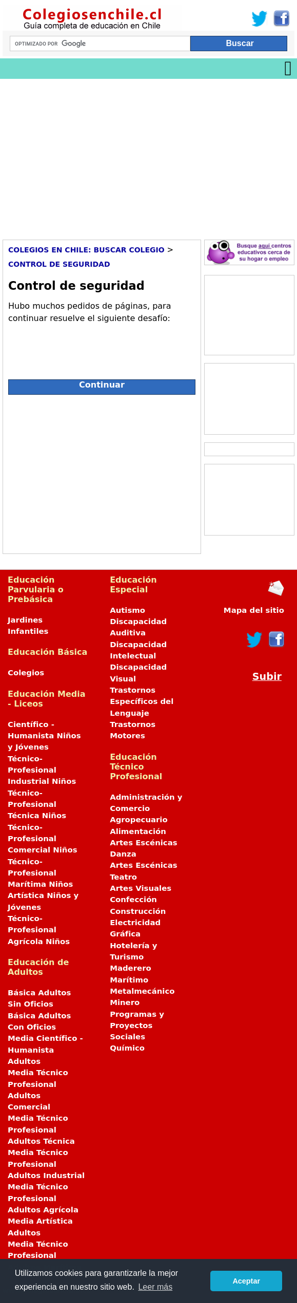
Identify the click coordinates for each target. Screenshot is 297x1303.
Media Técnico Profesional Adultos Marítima (45, 1256)
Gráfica (125, 933)
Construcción (138, 911)
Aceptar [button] (246, 1281)
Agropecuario (139, 819)
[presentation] (86, 347)
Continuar (102, 385)
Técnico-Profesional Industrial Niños (42, 770)
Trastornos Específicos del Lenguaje (141, 702)
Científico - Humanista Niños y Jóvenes (44, 736)
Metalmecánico (142, 991)
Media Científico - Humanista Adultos (45, 1050)
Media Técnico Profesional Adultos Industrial (46, 1164)
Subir (267, 676)
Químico (127, 1048)
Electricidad (135, 922)
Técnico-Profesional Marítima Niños (40, 873)
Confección (133, 899)
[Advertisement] (148, 155)
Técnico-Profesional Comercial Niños (42, 839)
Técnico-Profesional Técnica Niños (37, 804)
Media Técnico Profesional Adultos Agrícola (43, 1198)
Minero (125, 1002)
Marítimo (129, 980)
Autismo (127, 610)
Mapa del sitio (254, 610)
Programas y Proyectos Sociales (137, 1026)
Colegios (26, 672)
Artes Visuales (140, 888)
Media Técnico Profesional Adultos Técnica (41, 1130)
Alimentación (138, 831)
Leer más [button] (155, 1287)
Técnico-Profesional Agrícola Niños (39, 930)
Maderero (130, 968)
